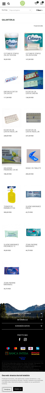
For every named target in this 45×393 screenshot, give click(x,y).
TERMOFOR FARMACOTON (9, 207)
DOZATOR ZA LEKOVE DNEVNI (32, 92)
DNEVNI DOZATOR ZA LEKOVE (11, 92)
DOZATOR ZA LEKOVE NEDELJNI (10, 131)
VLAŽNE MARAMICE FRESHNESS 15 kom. (11, 246)
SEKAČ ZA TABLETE (33, 168)
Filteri (39, 10)
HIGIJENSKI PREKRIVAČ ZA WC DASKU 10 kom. (11, 169)
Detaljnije (7, 389)
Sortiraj (4, 10)
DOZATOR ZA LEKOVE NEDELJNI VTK (32, 131)
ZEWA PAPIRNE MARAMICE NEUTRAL (9, 284)
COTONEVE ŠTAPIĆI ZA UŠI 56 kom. (33, 54)
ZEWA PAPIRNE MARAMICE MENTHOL (31, 246)
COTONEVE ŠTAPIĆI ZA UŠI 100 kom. (11, 54)
